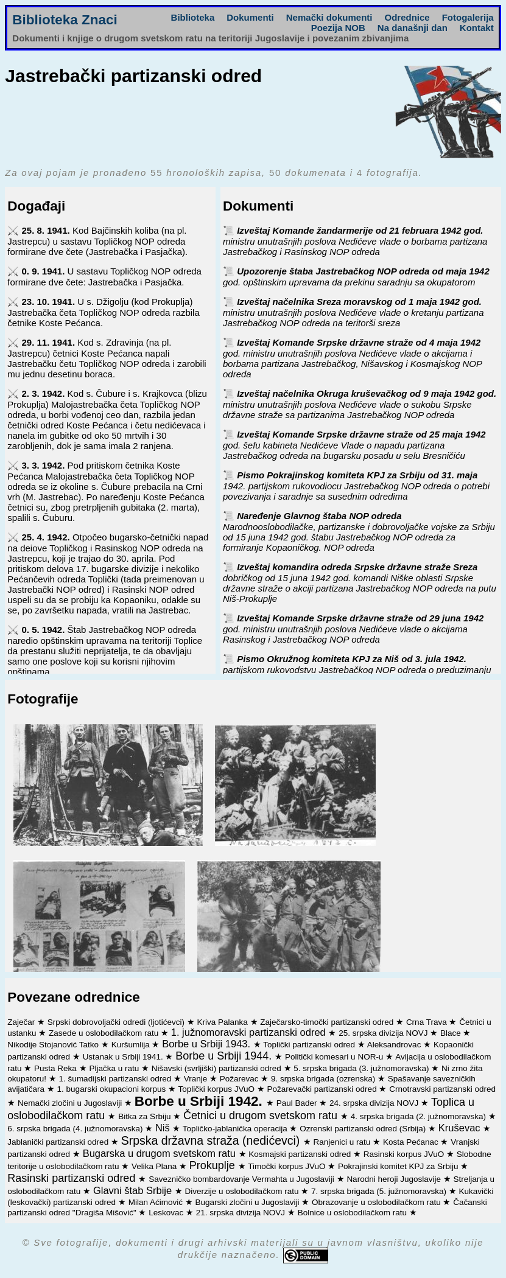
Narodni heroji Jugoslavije (394, 1179)
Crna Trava (427, 1022)
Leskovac (167, 1212)
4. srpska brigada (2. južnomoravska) (419, 1116)
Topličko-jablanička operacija (236, 1128)
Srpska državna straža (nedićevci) (212, 1140)
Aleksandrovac (395, 1044)
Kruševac (460, 1127)
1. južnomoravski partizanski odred (250, 1032)
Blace (451, 1033)
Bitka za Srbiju (145, 1116)
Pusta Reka (56, 1068)
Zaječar (22, 1022)
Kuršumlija (131, 1044)
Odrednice (407, 17)
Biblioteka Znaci (65, 19)
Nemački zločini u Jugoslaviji (71, 1103)
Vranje (196, 1078)
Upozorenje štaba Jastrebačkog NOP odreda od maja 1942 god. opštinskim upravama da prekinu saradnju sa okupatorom (356, 276)
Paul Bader (298, 1103)
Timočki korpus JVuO (288, 1166)
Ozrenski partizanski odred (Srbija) (364, 1128)
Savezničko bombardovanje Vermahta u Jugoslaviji (242, 1179)
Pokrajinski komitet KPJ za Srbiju (399, 1166)
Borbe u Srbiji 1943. (207, 1043)
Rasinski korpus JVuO (405, 1154)
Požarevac (240, 1078)
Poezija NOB (338, 28)
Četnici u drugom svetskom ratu (261, 1115)
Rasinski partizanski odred (72, 1178)
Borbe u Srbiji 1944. (225, 1056)
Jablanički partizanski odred (59, 1142)
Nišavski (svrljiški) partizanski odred (218, 1068)
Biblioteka (193, 17)
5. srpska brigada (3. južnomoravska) (362, 1068)
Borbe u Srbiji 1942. (200, 1101)
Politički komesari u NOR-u (335, 1056)
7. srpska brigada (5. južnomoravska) (380, 1191)
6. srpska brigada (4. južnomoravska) (76, 1128)
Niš (163, 1127)
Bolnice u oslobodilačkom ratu (353, 1212)
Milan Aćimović (156, 1202)
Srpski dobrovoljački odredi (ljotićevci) (117, 1022)
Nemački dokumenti (329, 17)
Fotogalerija (468, 17)
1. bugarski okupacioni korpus (112, 1089)
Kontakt (477, 28)
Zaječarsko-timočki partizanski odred (328, 1022)
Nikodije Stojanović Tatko (54, 1044)
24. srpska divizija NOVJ (375, 1103)
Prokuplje (213, 1165)
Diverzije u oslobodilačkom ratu (243, 1191)
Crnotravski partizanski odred (442, 1089)
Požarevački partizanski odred (323, 1089)
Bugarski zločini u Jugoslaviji (248, 1202)
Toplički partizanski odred (310, 1044)
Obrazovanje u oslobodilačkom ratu (377, 1202)
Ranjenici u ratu (343, 1142)
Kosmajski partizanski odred (300, 1154)
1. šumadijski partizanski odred (116, 1078)
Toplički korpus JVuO (217, 1089)
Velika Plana (155, 1166)
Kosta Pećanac (412, 1142)
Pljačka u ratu (115, 1068)
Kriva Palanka (223, 1022)
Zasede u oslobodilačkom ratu (105, 1033)
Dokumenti (250, 17)
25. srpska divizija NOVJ (384, 1033)
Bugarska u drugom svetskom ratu (161, 1153)
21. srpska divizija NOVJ (241, 1212)
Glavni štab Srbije (134, 1190)
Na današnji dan (413, 28)
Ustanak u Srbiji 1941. (124, 1056)
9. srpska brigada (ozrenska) (324, 1078)
